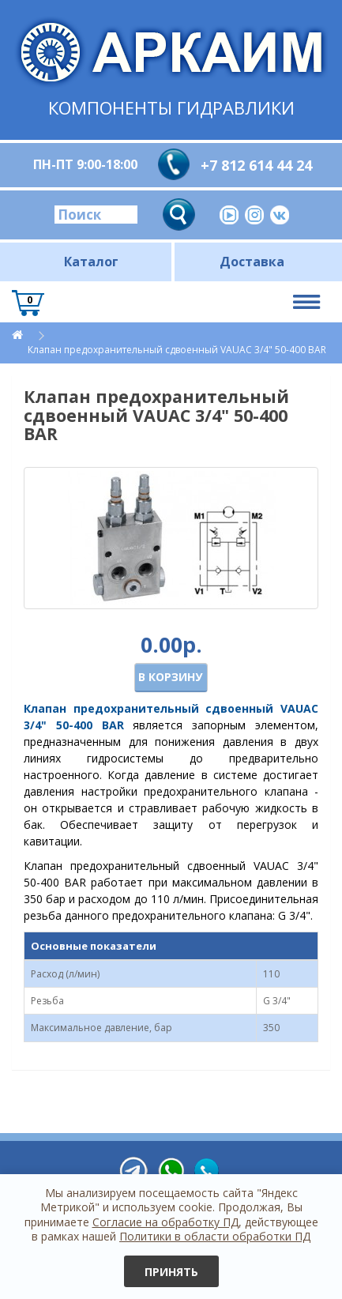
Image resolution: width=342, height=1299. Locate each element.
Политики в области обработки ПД (214, 1236)
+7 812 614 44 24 (256, 165)
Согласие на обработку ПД (165, 1221)
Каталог (91, 261)
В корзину (170, 676)
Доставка (252, 261)
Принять (171, 1271)
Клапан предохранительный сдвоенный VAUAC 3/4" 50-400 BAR (177, 349)
